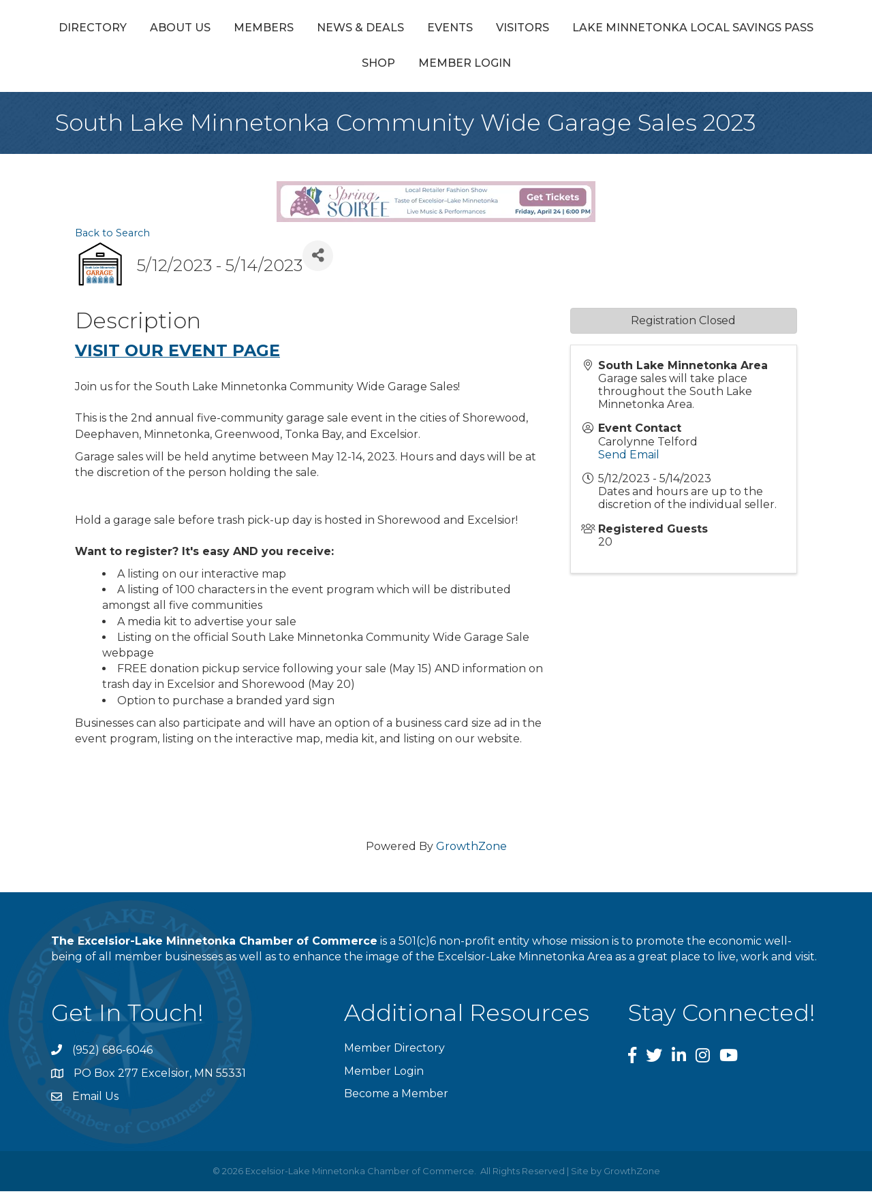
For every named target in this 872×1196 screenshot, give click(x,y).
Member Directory (394, 1053)
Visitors (750, 29)
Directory (129, 29)
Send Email (628, 459)
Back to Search (112, 238)
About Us (217, 29)
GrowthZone (471, 851)
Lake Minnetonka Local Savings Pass (350, 68)
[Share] (317, 260)
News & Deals (397, 29)
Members (300, 29)
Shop (510, 68)
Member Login (596, 68)
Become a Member (396, 1098)
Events (487, 29)
